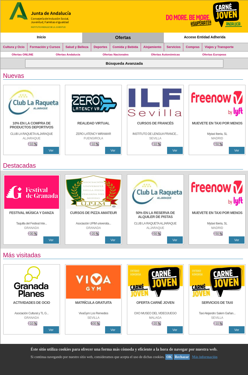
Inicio (41, 37)
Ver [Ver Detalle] (51, 150)
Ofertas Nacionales (115, 54)
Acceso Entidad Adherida (205, 37)
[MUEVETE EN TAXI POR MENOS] (217, 125)
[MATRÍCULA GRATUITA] (93, 305)
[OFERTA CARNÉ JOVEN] (155, 305)
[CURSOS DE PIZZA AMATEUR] (93, 215)
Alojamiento (152, 47)
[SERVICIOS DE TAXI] (217, 305)
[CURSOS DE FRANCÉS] (155, 125)
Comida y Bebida (125, 47)
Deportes (100, 47)
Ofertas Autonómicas (165, 54)
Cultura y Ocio (14, 47)
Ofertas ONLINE (22, 54)
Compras (192, 47)
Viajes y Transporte (219, 47)
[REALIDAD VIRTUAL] (93, 125)
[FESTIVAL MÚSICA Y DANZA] (31, 215)
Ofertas (123, 37)
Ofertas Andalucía (68, 54)
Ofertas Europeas (214, 54)
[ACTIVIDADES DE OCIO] (31, 305)
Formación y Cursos (45, 47)
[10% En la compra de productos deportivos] (31, 125)
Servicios (174, 47)
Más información (204, 357)
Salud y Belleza (76, 47)
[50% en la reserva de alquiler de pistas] (155, 215)
